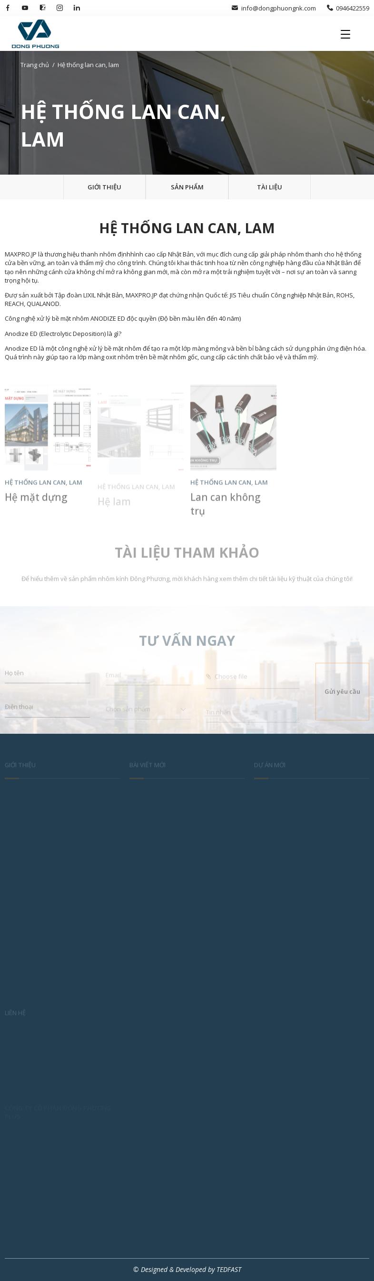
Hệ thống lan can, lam (88, 64)
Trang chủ (34, 64)
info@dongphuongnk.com (273, 8)
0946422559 (348, 8)
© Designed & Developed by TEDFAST (187, 1269)
